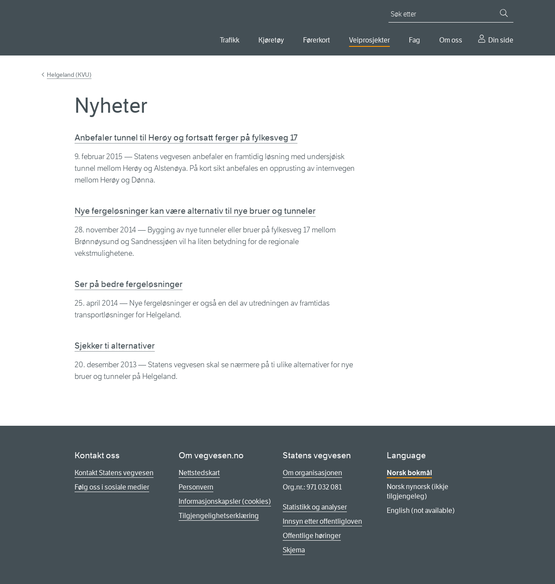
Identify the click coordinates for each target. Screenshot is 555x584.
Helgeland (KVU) (69, 74)
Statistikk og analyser (315, 507)
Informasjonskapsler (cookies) (225, 501)
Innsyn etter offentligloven (322, 521)
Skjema (294, 550)
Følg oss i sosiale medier (112, 487)
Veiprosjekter (369, 40)
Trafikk (229, 40)
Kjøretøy (271, 40)
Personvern (196, 487)
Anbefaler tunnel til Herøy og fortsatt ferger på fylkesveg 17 (186, 137)
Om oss (450, 40)
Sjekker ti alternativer (115, 345)
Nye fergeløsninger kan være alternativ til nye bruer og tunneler (195, 211)
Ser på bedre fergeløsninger (129, 284)
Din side (500, 40)
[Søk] (503, 13)
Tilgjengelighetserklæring (219, 516)
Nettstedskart (199, 473)
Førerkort (316, 40)
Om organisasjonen (312, 473)
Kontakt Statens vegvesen (114, 473)
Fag (414, 40)
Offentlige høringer (312, 536)
